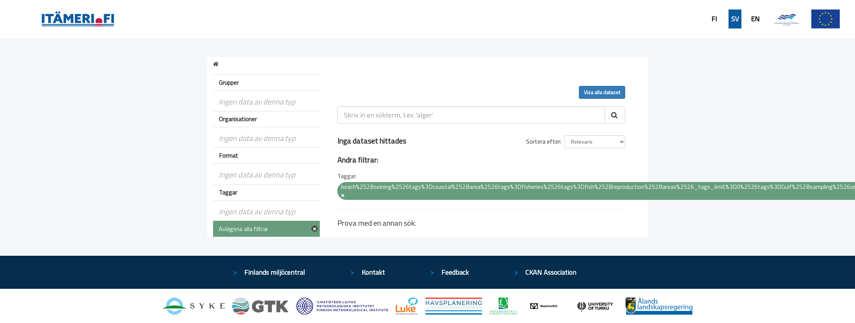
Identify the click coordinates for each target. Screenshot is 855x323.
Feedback (455, 272)
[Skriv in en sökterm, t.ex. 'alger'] (471, 115)
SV (735, 19)
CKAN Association (550, 272)
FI (714, 19)
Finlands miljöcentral (274, 272)
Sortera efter (543, 141)
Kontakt (373, 272)
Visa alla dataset (602, 92)
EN (755, 19)
